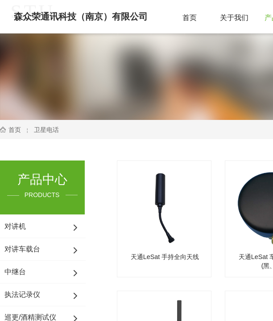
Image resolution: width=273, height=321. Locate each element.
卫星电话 (46, 129)
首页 (189, 17)
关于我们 (234, 17)
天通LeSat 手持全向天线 (165, 256)
